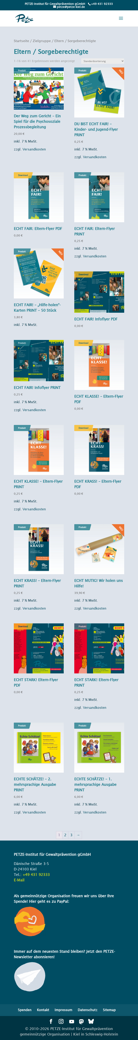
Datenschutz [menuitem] (87, 1010)
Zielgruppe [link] (42, 41)
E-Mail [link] (19, 880)
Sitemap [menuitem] (109, 1010)
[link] (101, 3)
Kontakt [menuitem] (43, 1010)
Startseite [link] (21, 41)
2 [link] (65, 835)
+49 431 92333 (102, 3)
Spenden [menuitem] (24, 1010)
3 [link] (71, 835)
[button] (121, 21)
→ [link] (78, 835)
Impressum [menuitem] (63, 1010)
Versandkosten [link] (34, 149)
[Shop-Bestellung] (102, 61)
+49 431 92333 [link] (36, 874)
